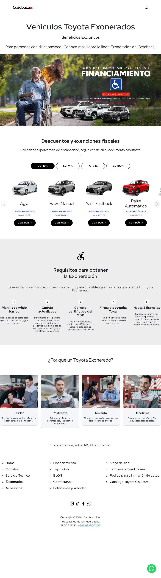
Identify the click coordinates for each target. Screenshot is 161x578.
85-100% (118, 166)
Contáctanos (61, 481)
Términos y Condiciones (125, 469)
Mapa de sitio (118, 463)
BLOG (56, 475)
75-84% (93, 166)
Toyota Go (59, 469)
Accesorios (12, 488)
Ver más (25, 222)
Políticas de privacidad (68, 488)
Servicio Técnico (16, 475)
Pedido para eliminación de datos (132, 475)
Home (8, 463)
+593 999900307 (89, 525)
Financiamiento (63, 463)
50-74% (68, 166)
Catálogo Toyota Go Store (127, 481)
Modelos (10, 469)
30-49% (43, 166)
